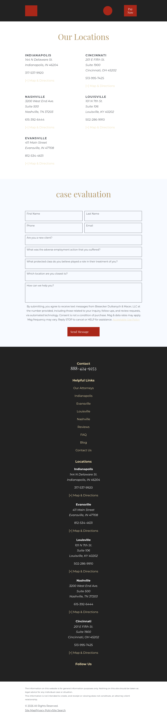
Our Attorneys (83, 388)
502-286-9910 (95, 119)
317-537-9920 (34, 72)
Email (89, 225)
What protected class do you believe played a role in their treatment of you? (72, 261)
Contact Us (83, 450)
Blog (83, 442)
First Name (33, 213)
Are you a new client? (39, 237)
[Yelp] (91, 671)
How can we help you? (40, 285)
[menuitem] (30, 710)
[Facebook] (75, 671)
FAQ (83, 434)
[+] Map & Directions (39, 80)
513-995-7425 (94, 78)
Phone (31, 225)
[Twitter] (84, 671)
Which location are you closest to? (47, 273)
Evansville (83, 403)
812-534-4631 (34, 155)
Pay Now (130, 10)
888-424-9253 (83, 368)
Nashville (83, 419)
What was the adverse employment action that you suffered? (63, 249)
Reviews (83, 427)
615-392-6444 (34, 119)
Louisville (83, 411)
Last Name (92, 213)
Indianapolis (84, 396)
